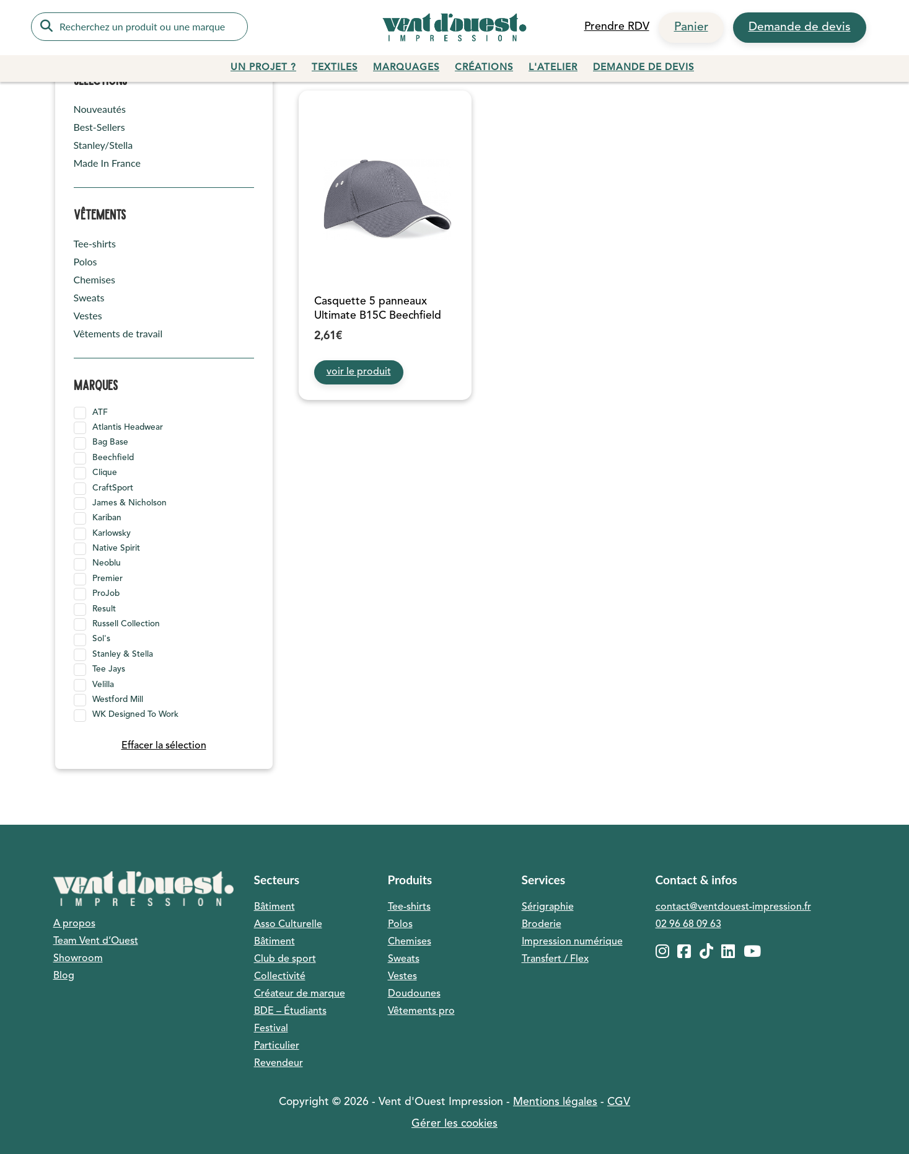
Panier (691, 27)
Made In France (107, 163)
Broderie (541, 925)
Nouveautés (100, 109)
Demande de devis (800, 27)
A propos (74, 924)
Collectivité (279, 977)
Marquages (406, 68)
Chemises (94, 279)
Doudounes (414, 994)
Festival (271, 1029)
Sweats (89, 297)
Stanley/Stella (103, 145)
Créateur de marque (299, 994)
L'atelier (553, 68)
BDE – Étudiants (290, 1011)
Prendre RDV (616, 27)
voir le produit (359, 372)
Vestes (88, 315)
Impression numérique (572, 942)
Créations (484, 68)
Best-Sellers (99, 127)
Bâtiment (274, 907)
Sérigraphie (548, 907)
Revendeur (278, 1063)
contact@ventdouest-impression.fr (733, 907)
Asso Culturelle (288, 925)
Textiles (335, 68)
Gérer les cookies (454, 1124)
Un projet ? (263, 68)
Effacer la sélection (163, 746)
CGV (618, 1102)
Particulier (276, 1046)
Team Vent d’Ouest (95, 941)
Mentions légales (555, 1102)
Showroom (78, 959)
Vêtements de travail (118, 333)
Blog (63, 976)
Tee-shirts (95, 243)
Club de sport (285, 959)
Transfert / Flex (555, 959)
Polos (85, 261)
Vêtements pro (421, 1011)
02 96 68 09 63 (688, 925)
